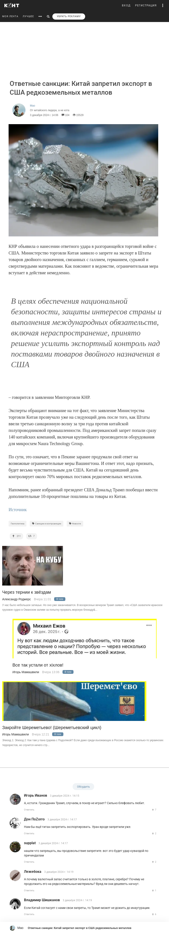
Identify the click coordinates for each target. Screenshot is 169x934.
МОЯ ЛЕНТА (10, 16)
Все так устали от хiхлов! (38, 665)
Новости (75, 523)
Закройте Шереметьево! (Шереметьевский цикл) (51, 727)
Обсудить (83, 786)
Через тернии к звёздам (26, 592)
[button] (163, 5)
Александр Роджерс (16, 599)
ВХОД (126, 5)
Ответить (29, 809)
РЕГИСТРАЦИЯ (146, 5)
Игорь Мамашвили (26, 672)
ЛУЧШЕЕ (28, 16)
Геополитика (17, 523)
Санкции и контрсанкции (46, 523)
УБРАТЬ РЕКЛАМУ (69, 16)
